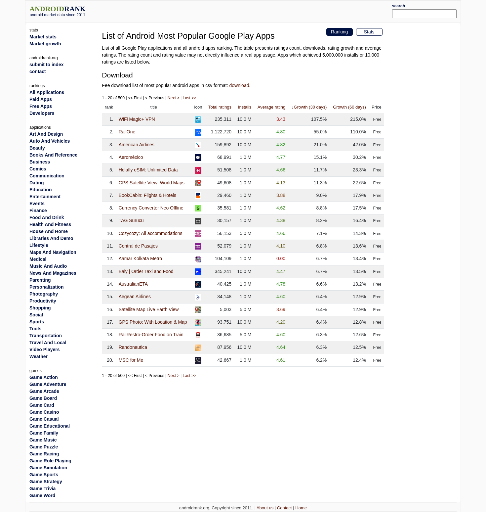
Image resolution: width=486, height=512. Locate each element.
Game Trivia (42, 488)
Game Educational (49, 426)
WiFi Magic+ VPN (137, 119)
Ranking (339, 31)
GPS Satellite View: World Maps (151, 182)
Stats (369, 31)
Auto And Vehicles (49, 141)
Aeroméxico (131, 157)
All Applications (46, 92)
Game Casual (44, 419)
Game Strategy (45, 481)
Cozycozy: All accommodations (150, 233)
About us (265, 507)
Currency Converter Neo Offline (151, 207)
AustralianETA (133, 284)
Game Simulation (48, 467)
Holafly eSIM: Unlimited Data (148, 169)
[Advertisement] (261, 11)
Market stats (43, 36)
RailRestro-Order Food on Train (151, 334)
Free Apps (40, 106)
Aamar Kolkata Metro (140, 258)
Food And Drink (46, 217)
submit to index (46, 64)
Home (301, 507)
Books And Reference (53, 155)
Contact (284, 507)
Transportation (45, 335)
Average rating (271, 107)
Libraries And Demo (51, 238)
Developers (41, 113)
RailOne (127, 131)
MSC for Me (131, 360)
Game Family (43, 433)
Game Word (42, 495)
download (239, 85)
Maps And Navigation (52, 252)
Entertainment (45, 196)
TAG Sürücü (131, 220)
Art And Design (46, 134)
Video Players (44, 349)
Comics (37, 168)
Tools (35, 328)
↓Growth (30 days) (309, 107)
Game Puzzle (43, 446)
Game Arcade (44, 391)
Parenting (40, 280)
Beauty (37, 148)
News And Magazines (52, 273)
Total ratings (219, 107)
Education (40, 189)
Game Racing (44, 453)
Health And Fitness (50, 224)
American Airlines (136, 144)
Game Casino (44, 412)
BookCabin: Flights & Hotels (147, 195)
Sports (36, 321)
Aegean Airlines (135, 296)
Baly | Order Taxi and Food (146, 271)
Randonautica (133, 347)
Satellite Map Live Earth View (149, 309)
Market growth (45, 43)
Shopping (40, 307)
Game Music (43, 439)
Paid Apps (40, 99)
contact (37, 71)
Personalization (46, 287)
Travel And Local (47, 342)
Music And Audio (48, 266)
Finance (38, 210)
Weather (38, 356)
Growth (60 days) (349, 107)
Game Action (43, 377)
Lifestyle (38, 245)
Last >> (189, 98)
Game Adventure (47, 384)
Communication (46, 175)
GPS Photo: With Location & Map (153, 322)
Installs (244, 107)
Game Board (43, 398)
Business (39, 161)
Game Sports (43, 474)
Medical (37, 259)
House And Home (48, 231)
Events (37, 203)
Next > (174, 98)
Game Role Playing (50, 460)
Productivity (42, 300)
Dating (36, 182)
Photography (43, 294)
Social (36, 314)
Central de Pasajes (138, 246)
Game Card (41, 405)
